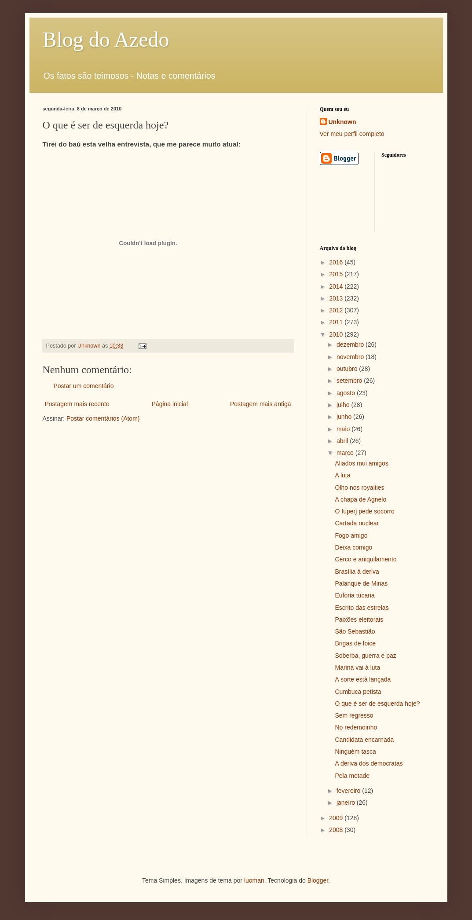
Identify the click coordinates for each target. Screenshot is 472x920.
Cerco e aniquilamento (365, 559)
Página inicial (170, 403)
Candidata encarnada (364, 739)
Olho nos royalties (359, 487)
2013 (336, 298)
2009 (336, 817)
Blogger (317, 880)
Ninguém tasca (355, 751)
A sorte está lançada (363, 679)
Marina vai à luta (357, 667)
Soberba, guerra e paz (365, 655)
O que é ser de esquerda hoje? (377, 703)
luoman (254, 880)
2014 (336, 286)
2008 (336, 829)
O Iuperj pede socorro (364, 511)
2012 (336, 310)
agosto (347, 392)
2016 (336, 262)
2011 (336, 322)
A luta (342, 475)
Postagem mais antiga (260, 403)
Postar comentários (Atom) (103, 418)
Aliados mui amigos (361, 463)
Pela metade (352, 775)
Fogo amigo (351, 535)
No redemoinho (356, 727)
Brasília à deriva (357, 571)
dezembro (351, 344)
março (346, 452)
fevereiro (349, 790)
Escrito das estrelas (361, 607)
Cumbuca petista (358, 691)
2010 (336, 334)
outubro (348, 368)
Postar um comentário (84, 385)
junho (345, 416)
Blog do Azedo (106, 39)
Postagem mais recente (77, 403)
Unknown (342, 121)
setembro (350, 380)
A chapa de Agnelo (360, 499)
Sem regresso (354, 715)
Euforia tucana (354, 595)
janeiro (347, 802)
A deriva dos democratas (368, 763)
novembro (351, 356)
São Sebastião (355, 631)
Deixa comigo (353, 547)
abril (343, 440)
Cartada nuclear (357, 523)
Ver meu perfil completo (352, 133)
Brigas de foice (355, 643)
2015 (336, 274)
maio (344, 429)
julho (344, 404)
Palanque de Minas (361, 583)
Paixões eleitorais (359, 619)
